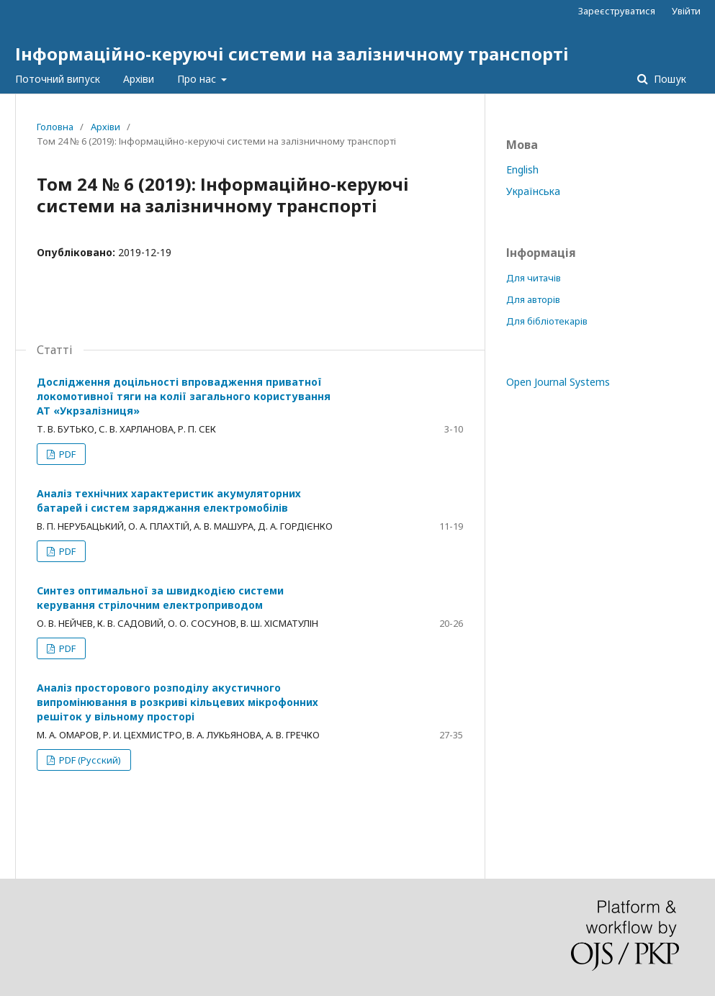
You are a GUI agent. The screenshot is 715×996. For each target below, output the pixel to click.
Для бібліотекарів (547, 320)
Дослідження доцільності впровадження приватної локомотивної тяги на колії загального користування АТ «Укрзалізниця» (183, 396)
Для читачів (533, 277)
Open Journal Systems (558, 382)
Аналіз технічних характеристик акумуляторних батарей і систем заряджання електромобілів (169, 500)
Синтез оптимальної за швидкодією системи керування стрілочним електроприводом (160, 598)
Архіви (138, 79)
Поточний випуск (57, 79)
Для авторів (533, 299)
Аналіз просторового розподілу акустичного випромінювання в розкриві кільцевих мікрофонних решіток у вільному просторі (177, 702)
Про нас (198, 79)
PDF (66, 454)
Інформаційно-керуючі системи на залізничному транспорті (292, 53)
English (522, 169)
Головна (55, 126)
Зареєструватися (616, 10)
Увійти (686, 10)
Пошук (668, 79)
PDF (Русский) (89, 759)
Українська (533, 191)
